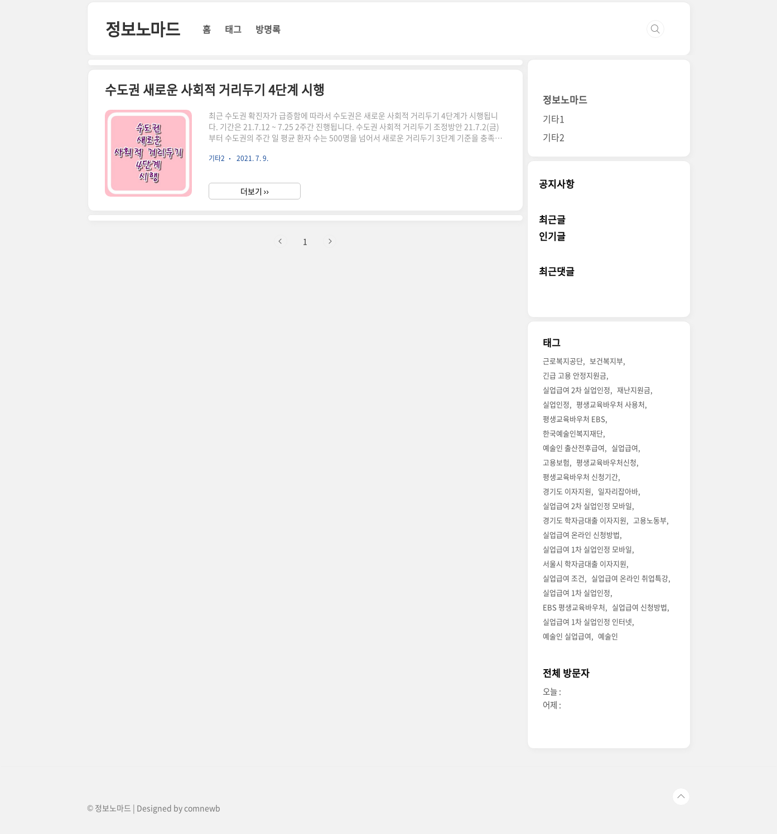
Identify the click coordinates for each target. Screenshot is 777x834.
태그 (233, 29)
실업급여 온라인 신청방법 (581, 534)
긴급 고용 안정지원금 (574, 375)
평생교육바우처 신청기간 (580, 476)
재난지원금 (633, 389)
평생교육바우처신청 (606, 462)
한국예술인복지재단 (573, 433)
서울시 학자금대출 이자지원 (584, 563)
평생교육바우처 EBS (574, 418)
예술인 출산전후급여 (574, 447)
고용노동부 (650, 520)
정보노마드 (142, 29)
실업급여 (624, 447)
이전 (280, 241)
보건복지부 (606, 360)
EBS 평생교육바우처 (574, 607)
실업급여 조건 (564, 578)
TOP (681, 797)
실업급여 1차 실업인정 (576, 592)
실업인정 (556, 404)
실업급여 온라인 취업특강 (629, 578)
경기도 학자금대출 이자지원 (584, 520)
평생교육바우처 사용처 (610, 404)
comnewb (202, 807)
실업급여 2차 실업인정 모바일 (587, 505)
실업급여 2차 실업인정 (576, 389)
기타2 (553, 137)
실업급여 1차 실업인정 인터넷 (587, 621)
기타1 (553, 118)
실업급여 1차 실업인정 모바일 (587, 549)
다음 (329, 241)
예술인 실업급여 (567, 636)
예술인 (608, 636)
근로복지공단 (563, 360)
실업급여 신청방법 (639, 607)
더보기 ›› (254, 191)
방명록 (268, 29)
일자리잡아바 (618, 491)
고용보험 (556, 462)
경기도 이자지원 (567, 491)
